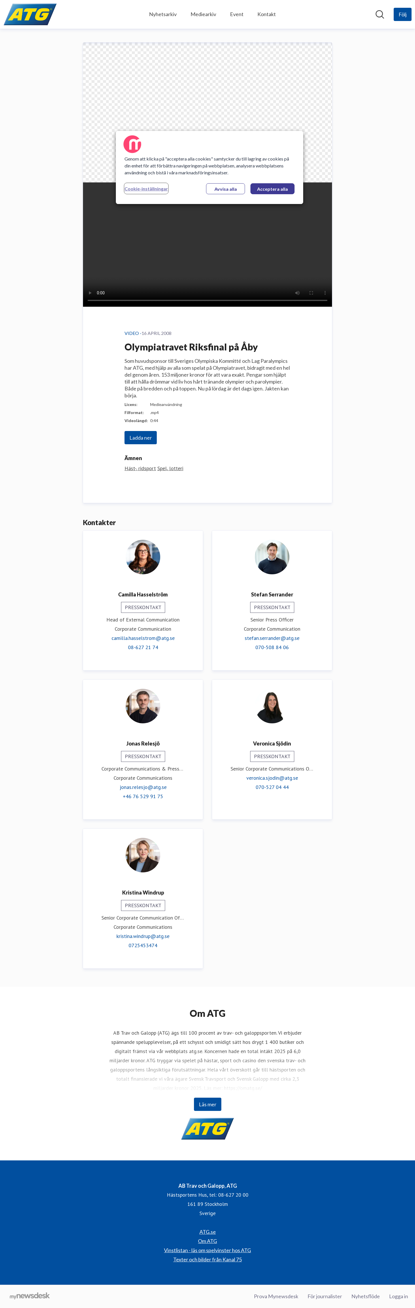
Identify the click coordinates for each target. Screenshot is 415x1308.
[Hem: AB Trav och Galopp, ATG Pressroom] (30, 14)
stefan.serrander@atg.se (272, 638)
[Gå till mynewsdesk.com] (30, 1296)
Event (237, 14)
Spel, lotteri (170, 468)
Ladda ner (140, 437)
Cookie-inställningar (146, 188)
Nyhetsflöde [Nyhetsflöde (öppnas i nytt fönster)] (365, 1296)
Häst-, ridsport (140, 468)
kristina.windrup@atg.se (142, 936)
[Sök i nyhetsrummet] (379, 14)
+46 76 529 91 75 (143, 796)
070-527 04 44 (272, 787)
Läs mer (207, 1104)
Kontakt (266, 14)
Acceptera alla (272, 189)
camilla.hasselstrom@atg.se (143, 638)
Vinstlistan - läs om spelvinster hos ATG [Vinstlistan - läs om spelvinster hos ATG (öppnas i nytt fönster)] (207, 1250)
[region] (209, 167)
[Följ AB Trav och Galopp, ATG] (403, 14)
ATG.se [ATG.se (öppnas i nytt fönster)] (207, 1232)
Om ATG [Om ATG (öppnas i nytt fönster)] (207, 1241)
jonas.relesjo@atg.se (143, 787)
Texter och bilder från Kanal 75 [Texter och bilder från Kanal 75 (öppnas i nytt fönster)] (207, 1259)
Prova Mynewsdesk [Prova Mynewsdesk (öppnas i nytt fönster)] (276, 1296)
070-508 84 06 (272, 647)
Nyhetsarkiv (163, 14)
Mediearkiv (203, 14)
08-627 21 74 (143, 647)
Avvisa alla (225, 189)
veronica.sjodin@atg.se (272, 778)
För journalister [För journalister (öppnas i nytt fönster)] (325, 1296)
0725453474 (143, 945)
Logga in (398, 1296)
